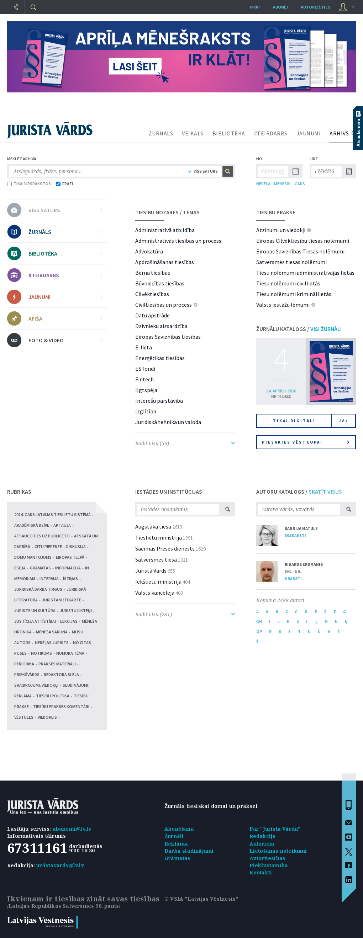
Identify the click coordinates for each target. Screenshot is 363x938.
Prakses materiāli (57, 663)
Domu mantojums (33, 557)
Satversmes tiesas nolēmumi (291, 262)
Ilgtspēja (146, 389)
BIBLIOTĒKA (228, 133)
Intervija (49, 578)
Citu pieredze (48, 546)
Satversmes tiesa (156, 559)
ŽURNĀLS (161, 133)
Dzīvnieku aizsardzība (161, 325)
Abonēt (281, 7)
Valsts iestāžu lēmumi (283, 304)
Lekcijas (69, 621)
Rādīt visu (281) (185, 614)
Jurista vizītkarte (61, 599)
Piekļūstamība (268, 865)
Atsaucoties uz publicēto (42, 535)
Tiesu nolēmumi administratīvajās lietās (305, 272)
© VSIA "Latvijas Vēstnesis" (201, 898)
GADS (300, 183)
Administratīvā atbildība (165, 230)
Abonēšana (179, 828)
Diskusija (76, 546)
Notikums (41, 653)
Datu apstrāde (152, 315)
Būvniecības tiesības (159, 283)
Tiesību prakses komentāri (61, 706)
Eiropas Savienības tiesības (168, 336)
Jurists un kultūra (35, 610)
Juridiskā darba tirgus (38, 589)
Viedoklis (47, 717)
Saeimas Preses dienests (165, 548)
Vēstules (23, 717)
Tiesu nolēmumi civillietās (288, 283)
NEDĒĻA (263, 183)
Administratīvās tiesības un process (178, 240)
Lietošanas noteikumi (278, 850)
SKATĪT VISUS (325, 491)
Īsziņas (70, 578)
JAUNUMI (308, 133)
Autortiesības (267, 858)
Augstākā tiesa (153, 526)
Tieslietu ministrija (158, 537)
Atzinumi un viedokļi (280, 230)
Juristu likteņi (76, 610)
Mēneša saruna (52, 631)
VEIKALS (193, 133)
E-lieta (143, 347)
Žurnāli (174, 836)
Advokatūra (149, 251)
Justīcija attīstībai (35, 621)
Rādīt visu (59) (185, 443)
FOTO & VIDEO (65, 340)
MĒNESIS (282, 183)
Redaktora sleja (61, 674)
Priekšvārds (27, 674)
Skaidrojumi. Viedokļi (36, 685)
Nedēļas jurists (52, 642)
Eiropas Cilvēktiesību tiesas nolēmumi (302, 240)
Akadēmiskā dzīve (31, 525)
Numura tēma (70, 653)
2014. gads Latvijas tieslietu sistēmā (52, 514)
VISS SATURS (65, 210)
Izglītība (145, 411)
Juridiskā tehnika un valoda (168, 421)
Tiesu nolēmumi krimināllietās (293, 294)
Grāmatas (40, 567)
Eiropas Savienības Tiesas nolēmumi (300, 251)
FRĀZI (64, 183)
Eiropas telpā (70, 557)
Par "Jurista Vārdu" (275, 828)
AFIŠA (65, 318)
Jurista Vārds (151, 570)
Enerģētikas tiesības (160, 357)
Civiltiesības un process (163, 304)
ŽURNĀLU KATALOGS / (299, 328)
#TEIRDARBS (271, 133)
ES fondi (145, 368)
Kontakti (260, 872)
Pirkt (255, 7)
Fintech (144, 379)
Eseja (20, 567)
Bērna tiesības (152, 272)
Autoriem (262, 843)
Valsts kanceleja (154, 592)
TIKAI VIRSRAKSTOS (29, 183)
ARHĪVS (339, 133)
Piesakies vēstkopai (305, 442)
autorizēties (315, 7)
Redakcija (262, 836)
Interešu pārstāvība (159, 400)
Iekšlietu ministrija (158, 581)
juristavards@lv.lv (60, 865)
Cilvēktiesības (152, 294)
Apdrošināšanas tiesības (164, 262)
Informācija (68, 567)
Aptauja (62, 525)
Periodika (24, 663)
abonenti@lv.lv (72, 828)
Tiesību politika (52, 695)
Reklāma (176, 843)
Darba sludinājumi (189, 850)
